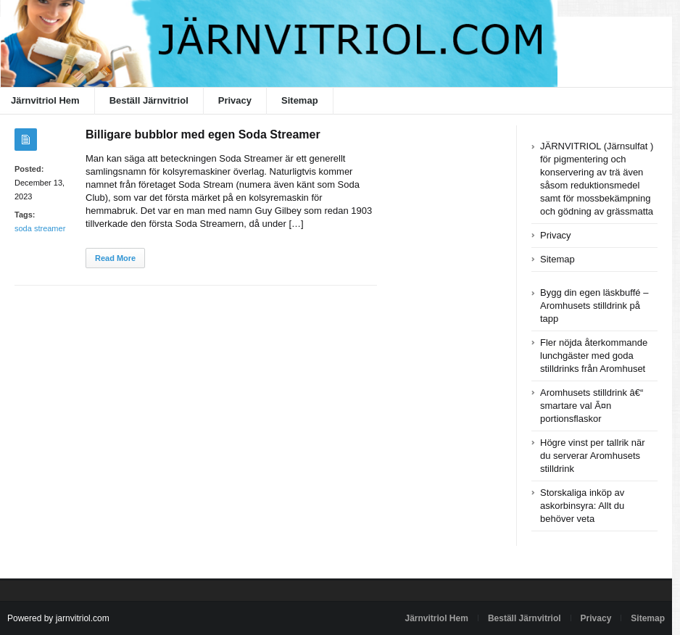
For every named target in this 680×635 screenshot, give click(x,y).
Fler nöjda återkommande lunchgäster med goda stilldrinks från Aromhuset (593, 355)
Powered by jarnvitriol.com (58, 618)
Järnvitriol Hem (436, 618)
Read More (115, 258)
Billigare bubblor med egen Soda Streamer (203, 134)
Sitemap (299, 100)
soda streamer (39, 228)
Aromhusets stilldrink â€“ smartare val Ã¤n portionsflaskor (591, 405)
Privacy (235, 100)
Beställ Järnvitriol (148, 100)
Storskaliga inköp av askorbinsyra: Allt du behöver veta (582, 505)
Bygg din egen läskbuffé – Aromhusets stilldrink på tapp (594, 305)
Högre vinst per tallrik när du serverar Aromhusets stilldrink (592, 455)
